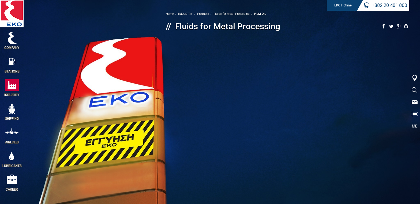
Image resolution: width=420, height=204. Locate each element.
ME (414, 126)
